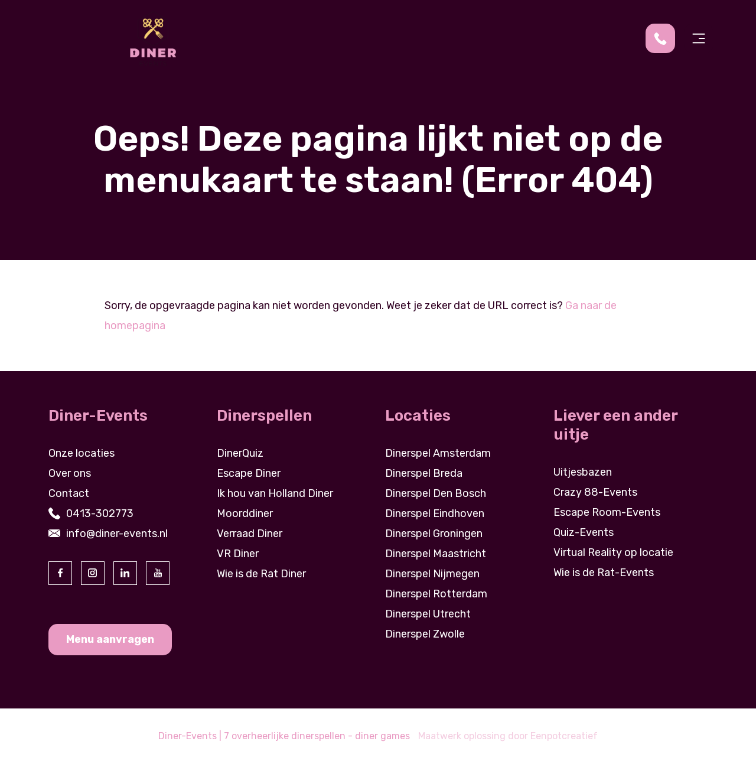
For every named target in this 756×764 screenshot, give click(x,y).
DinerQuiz (240, 453)
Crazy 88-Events (595, 492)
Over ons (69, 473)
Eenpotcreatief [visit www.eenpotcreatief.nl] (564, 736)
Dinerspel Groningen (434, 533)
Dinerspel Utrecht (428, 613)
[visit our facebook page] (60, 573)
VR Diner (238, 553)
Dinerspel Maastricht (435, 553)
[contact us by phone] (665, 38)
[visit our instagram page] (93, 573)
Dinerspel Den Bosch (435, 493)
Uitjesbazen (582, 472)
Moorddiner (245, 513)
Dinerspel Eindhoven (434, 513)
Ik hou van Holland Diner (275, 493)
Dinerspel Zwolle (425, 634)
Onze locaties (81, 453)
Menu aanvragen (110, 639)
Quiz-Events (583, 532)
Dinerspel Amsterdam (438, 453)
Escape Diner (249, 473)
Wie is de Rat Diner (261, 573)
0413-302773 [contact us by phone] (99, 513)
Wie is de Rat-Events (603, 572)
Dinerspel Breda (423, 473)
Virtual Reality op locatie (613, 552)
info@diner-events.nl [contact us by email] (117, 533)
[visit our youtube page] (158, 573)
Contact (68, 493)
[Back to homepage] (152, 37)
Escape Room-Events (606, 512)
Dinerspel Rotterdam (436, 593)
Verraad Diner (249, 533)
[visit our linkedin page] (125, 573)
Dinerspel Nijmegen (432, 573)
